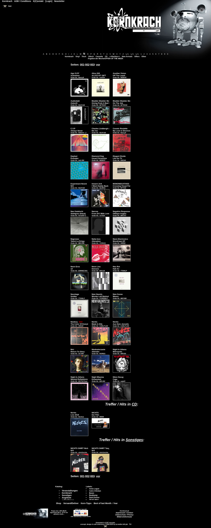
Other (143, 57)
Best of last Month (102, 503)
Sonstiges (134, 440)
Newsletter (59, 1)
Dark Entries (94, 497)
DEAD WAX (94, 500)
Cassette (99, 57)
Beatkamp (93, 495)
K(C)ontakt (38, 1)
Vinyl (78, 57)
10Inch (91, 57)
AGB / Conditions (22, 1)
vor (98, 64)
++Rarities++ (114, 57)
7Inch (84, 57)
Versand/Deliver (71, 503)
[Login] (48, 1)
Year (115, 503)
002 (87, 64)
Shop (58, 503)
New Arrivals (127, 57)
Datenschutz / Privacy (124, 515)
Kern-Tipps (86, 503)
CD (106, 57)
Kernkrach (69, 57)
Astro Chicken (95, 491)
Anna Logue (94, 489)
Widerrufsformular (124, 517)
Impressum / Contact (124, 513)
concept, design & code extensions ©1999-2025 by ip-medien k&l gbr (104, 524)
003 (92, 64)
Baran (91, 493)
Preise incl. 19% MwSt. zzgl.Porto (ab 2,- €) (58, 511)
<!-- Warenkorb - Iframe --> (105, 526)
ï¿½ (127, 54)
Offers (136, 57)
